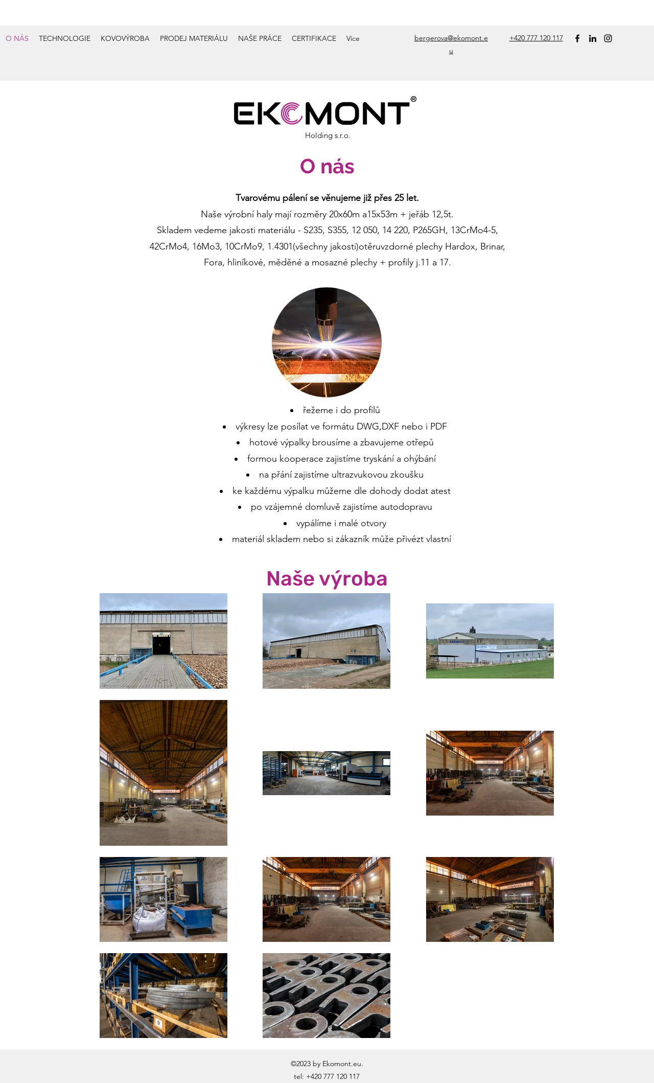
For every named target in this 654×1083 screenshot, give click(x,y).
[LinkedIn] (593, 38)
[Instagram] (608, 38)
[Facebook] (577, 38)
